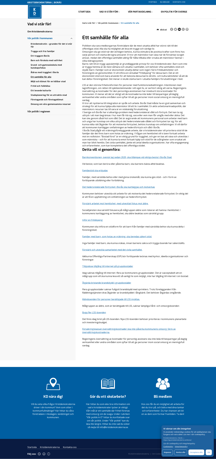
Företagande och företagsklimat (47, 100)
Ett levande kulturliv (41, 90)
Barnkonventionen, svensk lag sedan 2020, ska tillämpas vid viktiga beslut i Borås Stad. (127, 157)
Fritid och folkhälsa (40, 86)
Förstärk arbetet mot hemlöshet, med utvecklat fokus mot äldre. (115, 203)
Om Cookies (157, 454)
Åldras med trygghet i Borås (45, 72)
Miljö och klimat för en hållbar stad (48, 81)
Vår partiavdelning (139, 11)
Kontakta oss (70, 447)
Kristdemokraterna (50, 447)
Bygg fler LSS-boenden (94, 312)
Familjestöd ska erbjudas (95, 170)
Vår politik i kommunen (108, 23)
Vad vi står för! (108, 11)
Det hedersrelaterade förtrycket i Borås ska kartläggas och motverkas (118, 187)
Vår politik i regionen (38, 111)
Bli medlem (164, 2)
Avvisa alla (180, 452)
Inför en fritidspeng (92, 220)
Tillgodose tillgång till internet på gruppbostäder (107, 266)
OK (208, 452)
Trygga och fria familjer (43, 51)
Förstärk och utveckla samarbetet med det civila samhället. (112, 249)
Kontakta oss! (179, 2)
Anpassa (167, 452)
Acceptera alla (196, 452)
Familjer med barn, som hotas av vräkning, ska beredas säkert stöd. (117, 236)
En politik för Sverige (174, 11)
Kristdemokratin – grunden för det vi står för (51, 45)
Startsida (152, 2)
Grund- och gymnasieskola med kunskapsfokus (46, 66)
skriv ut (162, 29)
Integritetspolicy (181, 447)
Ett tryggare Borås (40, 56)
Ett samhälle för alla (41, 77)
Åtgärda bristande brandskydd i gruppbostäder (106, 282)
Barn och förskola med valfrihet (46, 60)
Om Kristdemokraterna (39, 31)
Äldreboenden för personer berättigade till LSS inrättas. (111, 299)
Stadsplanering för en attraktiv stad (49, 95)
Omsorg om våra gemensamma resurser (51, 104)
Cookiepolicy (168, 447)
